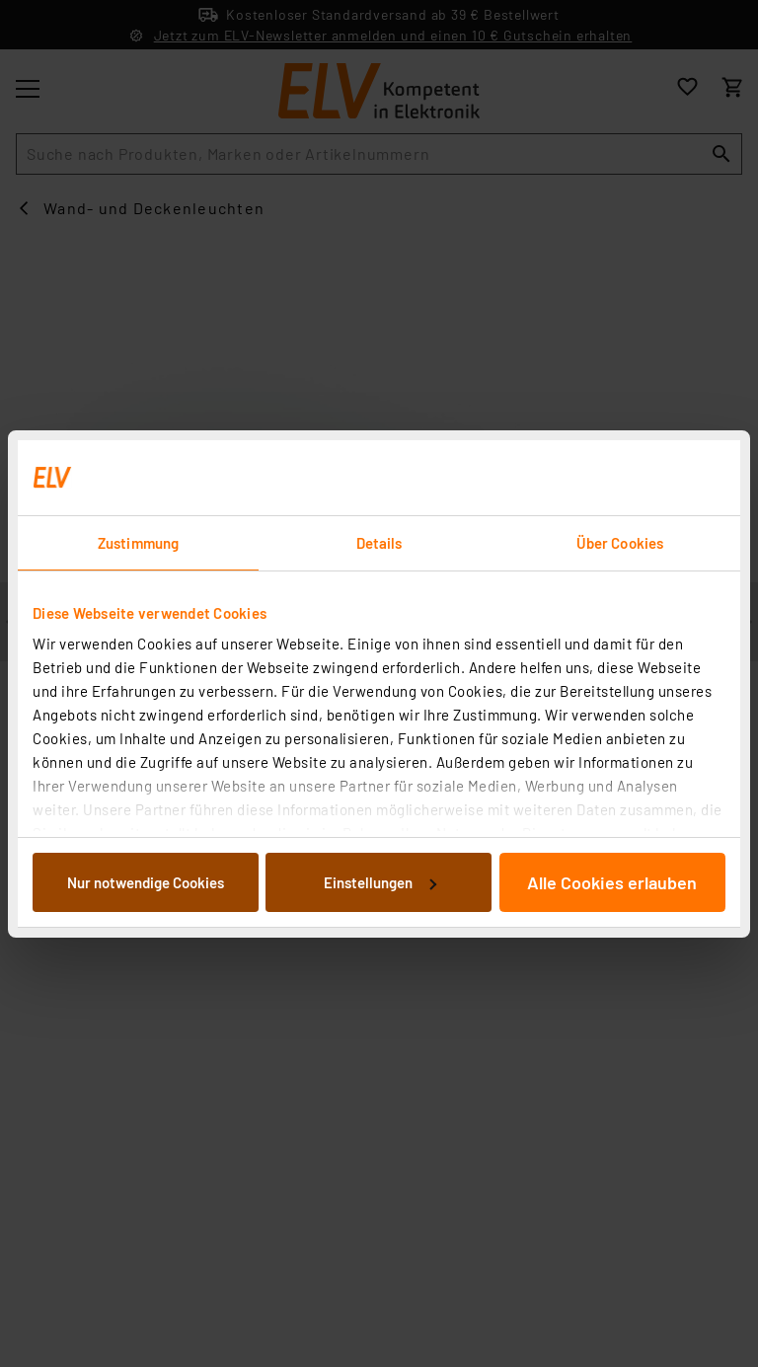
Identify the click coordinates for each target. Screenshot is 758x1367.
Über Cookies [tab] (619, 543)
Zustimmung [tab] (138, 543)
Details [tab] (379, 543)
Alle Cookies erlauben (612, 882)
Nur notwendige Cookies (145, 882)
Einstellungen (380, 882)
